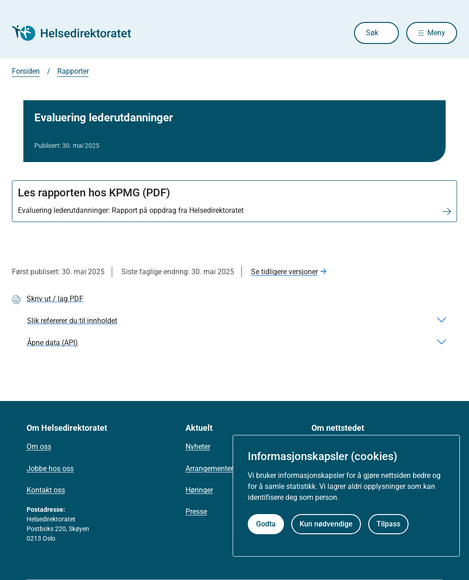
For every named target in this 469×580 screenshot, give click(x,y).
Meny (436, 32)
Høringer (199, 490)
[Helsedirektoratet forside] (78, 33)
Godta (266, 524)
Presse (196, 511)
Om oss (39, 446)
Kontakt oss (46, 490)
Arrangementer (209, 468)
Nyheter (197, 446)
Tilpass (388, 524)
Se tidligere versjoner (284, 271)
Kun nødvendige (326, 524)
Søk (372, 32)
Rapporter (73, 71)
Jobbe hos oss (50, 468)
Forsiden (26, 71)
